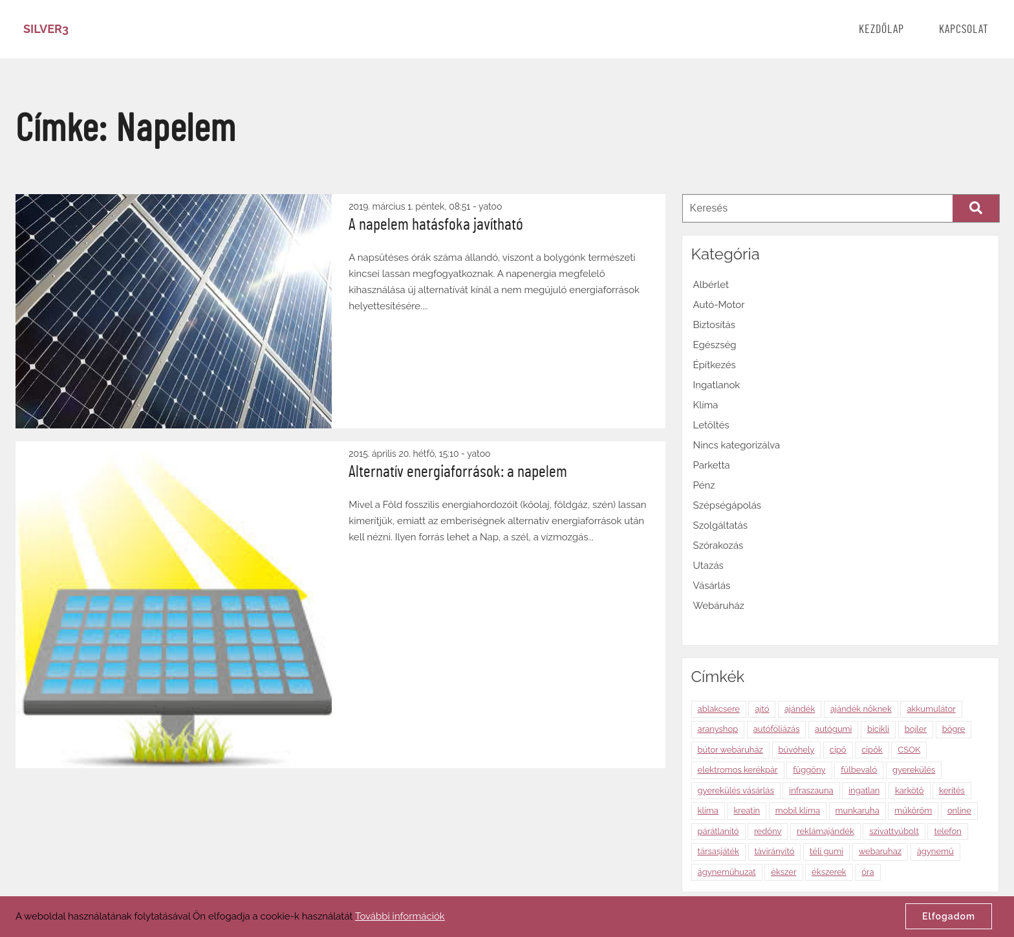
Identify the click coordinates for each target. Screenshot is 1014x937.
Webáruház (718, 606)
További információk (400, 916)
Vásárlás (712, 585)
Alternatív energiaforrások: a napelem (458, 471)
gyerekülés (914, 770)
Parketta (711, 465)
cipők (872, 750)
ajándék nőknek (861, 709)
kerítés (952, 790)
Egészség (715, 345)
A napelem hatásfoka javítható (436, 224)
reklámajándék (825, 831)
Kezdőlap (881, 30)
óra (867, 872)
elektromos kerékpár (738, 770)
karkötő (909, 790)
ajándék (799, 709)
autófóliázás (776, 729)
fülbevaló (859, 770)
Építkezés (714, 365)
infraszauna (811, 790)
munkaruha (857, 810)
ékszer (783, 872)
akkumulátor (931, 709)
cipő (838, 750)
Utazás (708, 565)
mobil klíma (797, 810)
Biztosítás (714, 325)
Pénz (704, 485)
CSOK (909, 750)
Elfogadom (948, 916)
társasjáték (718, 851)
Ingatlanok (716, 385)
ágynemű (935, 851)
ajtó (762, 709)
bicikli (878, 729)
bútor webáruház (730, 750)
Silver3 (46, 29)
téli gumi (826, 851)
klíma (708, 810)
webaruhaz (880, 851)
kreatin (746, 810)
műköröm (913, 810)
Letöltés (711, 425)
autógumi (833, 729)
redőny (767, 831)
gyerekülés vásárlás (736, 790)
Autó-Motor (719, 305)
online (959, 810)
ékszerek (829, 872)
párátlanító (718, 831)
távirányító (775, 851)
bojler (916, 729)
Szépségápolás (727, 505)
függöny (809, 770)
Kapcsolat (964, 30)
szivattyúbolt (893, 831)
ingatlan (863, 790)
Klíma (705, 405)
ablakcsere (719, 709)
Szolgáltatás (720, 525)
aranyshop (718, 729)
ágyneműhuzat (727, 872)
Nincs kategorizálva (737, 445)
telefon (947, 831)
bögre (953, 729)
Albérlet (711, 285)
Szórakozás (718, 545)
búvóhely (797, 750)
